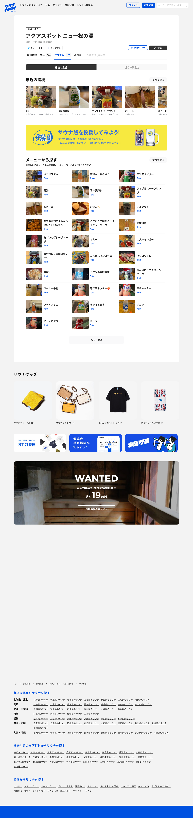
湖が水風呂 (65, 790)
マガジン (57, 5)
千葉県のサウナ (108, 704)
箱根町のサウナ (107, 761)
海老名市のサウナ (127, 757)
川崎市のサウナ (37, 752)
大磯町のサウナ (56, 761)
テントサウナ (39, 790)
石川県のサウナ (74, 709)
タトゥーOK (143, 786)
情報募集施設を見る (96, 509)
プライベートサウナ (82, 790)
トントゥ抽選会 (85, 5)
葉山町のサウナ (40, 761)
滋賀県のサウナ (40, 718)
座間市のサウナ (145, 757)
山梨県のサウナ (108, 709)
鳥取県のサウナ (40, 723)
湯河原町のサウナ (125, 761)
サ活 (47, 5)
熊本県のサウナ (91, 732)
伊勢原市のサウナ (108, 757)
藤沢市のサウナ (126, 752)
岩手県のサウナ (74, 699)
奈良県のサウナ (108, 718)
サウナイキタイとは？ (31, 5)
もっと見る (96, 340)
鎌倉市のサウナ (109, 752)
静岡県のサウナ (57, 713)
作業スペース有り (22, 790)
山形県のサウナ (125, 699)
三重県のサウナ (91, 713)
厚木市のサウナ (73, 757)
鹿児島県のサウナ (143, 732)
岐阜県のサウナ (40, 713)
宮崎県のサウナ (125, 732)
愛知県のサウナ (74, 713)
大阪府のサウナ (74, 718)
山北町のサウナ (90, 761)
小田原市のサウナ (144, 752)
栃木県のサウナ (57, 704)
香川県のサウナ (142, 723)
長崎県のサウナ (74, 732)
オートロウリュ (48, 786)
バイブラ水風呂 (128, 786)
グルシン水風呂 (65, 786)
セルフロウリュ (31, 786)
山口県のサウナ (108, 723)
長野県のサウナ (125, 709)
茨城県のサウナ (40, 704)
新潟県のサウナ (40, 709)
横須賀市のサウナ (74, 752)
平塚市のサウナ (92, 752)
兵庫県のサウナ (91, 718)
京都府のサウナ (57, 718)
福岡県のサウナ (40, 732)
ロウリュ (18, 786)
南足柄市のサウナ (22, 761)
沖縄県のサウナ (161, 732)
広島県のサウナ (91, 723)
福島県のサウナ (142, 699)
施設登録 (69, 5)
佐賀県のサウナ (57, 732)
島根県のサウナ (57, 723)
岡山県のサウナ (74, 723)
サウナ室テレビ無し (109, 786)
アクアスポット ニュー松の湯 (59, 35)
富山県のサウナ (57, 709)
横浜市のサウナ (21, 752)
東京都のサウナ (125, 704)
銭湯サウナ (80, 786)
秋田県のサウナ (108, 699)
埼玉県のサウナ (91, 704)
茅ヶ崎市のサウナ (22, 757)
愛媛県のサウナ (159, 723)
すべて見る (158, 79)
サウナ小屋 (52, 790)
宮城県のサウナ (91, 699)
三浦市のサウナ (40, 757)
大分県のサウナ (108, 732)
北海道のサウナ (40, 699)
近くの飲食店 (132, 67)
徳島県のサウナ (125, 723)
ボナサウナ (92, 786)
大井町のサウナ (73, 761)
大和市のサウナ (90, 757)
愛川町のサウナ (143, 761)
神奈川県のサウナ (143, 704)
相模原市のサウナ (55, 752)
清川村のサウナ (21, 766)
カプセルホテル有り (161, 786)
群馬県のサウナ (74, 704)
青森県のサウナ (57, 699)
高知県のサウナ (40, 727)
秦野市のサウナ (56, 757)
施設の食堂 (61, 67)
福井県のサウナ (91, 709)
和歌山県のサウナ (126, 718)
